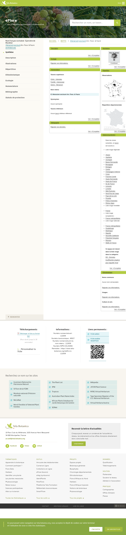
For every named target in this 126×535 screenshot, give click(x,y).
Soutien (106, 471)
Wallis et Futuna (111, 243)
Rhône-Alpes (110, 203)
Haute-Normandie (111, 179)
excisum (17, 45)
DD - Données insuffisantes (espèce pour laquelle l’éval (113, 260)
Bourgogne (109, 164)
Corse (108, 174)
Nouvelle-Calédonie (112, 235)
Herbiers (9, 472)
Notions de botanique (78, 488)
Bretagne (109, 167)
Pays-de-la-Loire (111, 196)
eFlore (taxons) (42, 472)
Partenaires (107, 474)
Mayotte (108, 233)
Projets (73, 459)
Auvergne (109, 160)
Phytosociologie (12, 481)
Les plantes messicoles (14, 478)
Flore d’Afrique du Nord (79, 478)
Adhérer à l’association (111, 481)
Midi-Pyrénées (110, 191)
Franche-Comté (111, 176)
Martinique (109, 231)
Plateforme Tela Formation (46, 485)
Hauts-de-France (111, 181)
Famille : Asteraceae (57, 82)
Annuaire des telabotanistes (47, 462)
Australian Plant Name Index (61, 396)
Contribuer (114, 63)
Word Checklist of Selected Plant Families (25, 406)
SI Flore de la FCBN (19, 389)
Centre (108, 169)
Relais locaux (11, 485)
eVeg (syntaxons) (43, 475)
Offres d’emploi (109, 493)
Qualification (108, 462)
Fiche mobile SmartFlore (94, 340)
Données (106, 459)
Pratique (107, 486)
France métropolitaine (113, 218)
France (108, 211)
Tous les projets (76, 498)
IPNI (52, 387)
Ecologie (9, 80)
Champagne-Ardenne (113, 172)
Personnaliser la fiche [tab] (27, 350)
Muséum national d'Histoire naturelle (23, 394)
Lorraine (108, 189)
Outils (39, 459)
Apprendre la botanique (15, 462)
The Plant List (56, 382)
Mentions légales (61, 506)
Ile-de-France (110, 184)
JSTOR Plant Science (96, 387)
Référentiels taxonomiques (46, 488)
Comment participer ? (14, 465)
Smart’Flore (40, 491)
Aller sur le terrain (12, 491)
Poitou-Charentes (111, 201)
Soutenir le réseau (110, 477)
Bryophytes (74, 469)
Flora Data (10, 469)
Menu (121, 3)
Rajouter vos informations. (59, 63)
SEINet (53, 407)
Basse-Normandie (112, 162)
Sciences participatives (14, 488)
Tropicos (54, 392)
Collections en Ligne (44, 469)
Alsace (108, 155)
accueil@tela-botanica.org (15, 439)
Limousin (109, 186)
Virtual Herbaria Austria (98, 403)
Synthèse (9, 52)
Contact (45, 506)
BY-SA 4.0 (119, 506)
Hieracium (10, 45)
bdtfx (63, 41)
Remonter (14, 317)
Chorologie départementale (80, 472)
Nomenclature (12, 86)
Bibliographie (12, 92)
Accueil (52, 41)
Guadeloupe (110, 228)
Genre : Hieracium (57, 85)
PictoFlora (40, 481)
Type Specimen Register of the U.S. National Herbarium (100, 397)
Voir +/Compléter (93, 55)
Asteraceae (11, 48)
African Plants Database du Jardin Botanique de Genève (61, 402)
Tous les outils (42, 498)
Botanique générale (77, 465)
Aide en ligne (78, 506)
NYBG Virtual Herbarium (98, 392)
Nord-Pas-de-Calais (112, 193)
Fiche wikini (93, 334)
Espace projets (75, 462)
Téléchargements (109, 465)
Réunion (108, 240)
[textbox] (92, 23)
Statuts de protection (15, 97)
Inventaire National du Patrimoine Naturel (21, 383)
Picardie (108, 198)
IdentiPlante (41, 478)
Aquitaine (109, 157)
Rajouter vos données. (58, 127)
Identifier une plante (13, 475)
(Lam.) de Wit (90, 36)
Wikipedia (92, 382)
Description (11, 58)
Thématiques (11, 459)
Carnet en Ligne (42, 465)
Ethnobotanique (13, 75)
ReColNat (16, 400)
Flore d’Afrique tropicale (79, 485)
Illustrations (11, 63)
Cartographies (108, 489)
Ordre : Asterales (56, 79)
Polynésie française (112, 238)
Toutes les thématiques (15, 498)
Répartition (11, 69)
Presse (105, 496)
